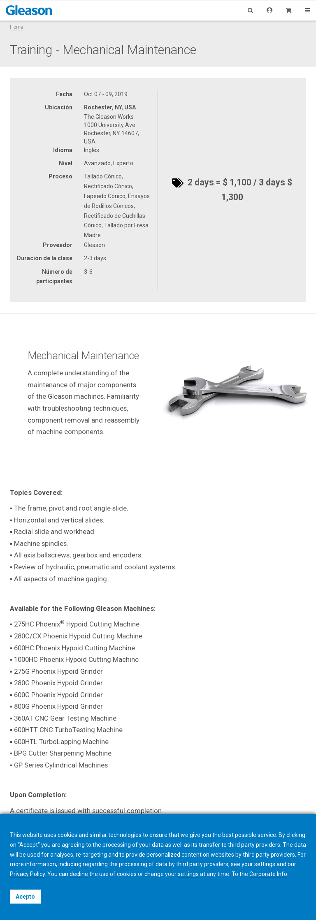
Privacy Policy (27, 874)
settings (188, 874)
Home (16, 27)
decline (79, 874)
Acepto (25, 896)
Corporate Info (268, 874)
